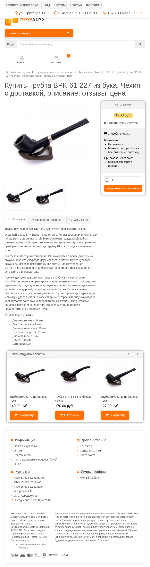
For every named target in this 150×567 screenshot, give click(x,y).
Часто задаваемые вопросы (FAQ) (35, 459)
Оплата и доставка (26, 446)
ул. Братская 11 (32, 13)
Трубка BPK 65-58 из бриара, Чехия (73, 398)
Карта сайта (87, 455)
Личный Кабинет (90, 477)
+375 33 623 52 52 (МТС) (29, 477)
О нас (17, 464)
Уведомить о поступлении (123, 188)
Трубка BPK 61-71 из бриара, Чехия (28, 398)
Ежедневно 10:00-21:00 (76, 13)
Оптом (18, 450)
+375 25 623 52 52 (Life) (29, 486)
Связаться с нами (91, 450)
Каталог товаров (39, 33)
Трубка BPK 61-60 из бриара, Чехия (119, 398)
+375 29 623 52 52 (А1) (28, 482)
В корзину (24, 415)
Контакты (86, 446)
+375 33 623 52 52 (122, 13)
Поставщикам (22, 455)
